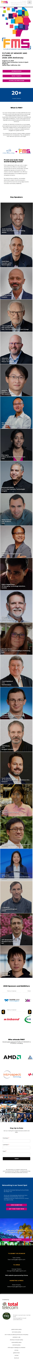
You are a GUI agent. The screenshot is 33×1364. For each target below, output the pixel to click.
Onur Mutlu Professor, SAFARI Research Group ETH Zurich (13, 715)
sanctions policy (16, 1345)
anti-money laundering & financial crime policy (16, 1334)
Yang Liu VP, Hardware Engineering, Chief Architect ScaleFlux (16, 844)
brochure (16, 1358)
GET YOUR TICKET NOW (16, 1209)
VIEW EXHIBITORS (16, 1205)
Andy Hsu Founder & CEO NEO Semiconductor (8, 392)
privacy (16, 1350)
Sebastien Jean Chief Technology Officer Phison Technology (10, 359)
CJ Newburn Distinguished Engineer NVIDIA (9, 909)
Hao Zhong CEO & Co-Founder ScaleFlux (8, 424)
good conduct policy (16, 1329)
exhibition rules (16, 1337)
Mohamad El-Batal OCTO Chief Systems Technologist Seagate (13, 489)
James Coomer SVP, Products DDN (6, 521)
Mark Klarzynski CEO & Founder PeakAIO (7, 295)
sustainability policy (17, 1342)
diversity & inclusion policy (16, 1339)
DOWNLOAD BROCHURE (16, 80)
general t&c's (16, 1352)
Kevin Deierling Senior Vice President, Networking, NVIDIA (13, 230)
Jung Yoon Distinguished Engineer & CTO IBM (12, 553)
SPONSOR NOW (17, 71)
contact (16, 1355)
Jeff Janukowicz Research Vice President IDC (10, 941)
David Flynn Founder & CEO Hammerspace (7, 263)
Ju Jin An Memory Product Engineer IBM (10, 812)
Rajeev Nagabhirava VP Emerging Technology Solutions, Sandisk (13, 586)
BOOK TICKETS (16, 76)
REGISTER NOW (17, 1239)
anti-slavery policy (16, 1332)
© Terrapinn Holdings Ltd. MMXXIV (16, 1347)
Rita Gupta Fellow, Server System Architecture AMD (13, 456)
